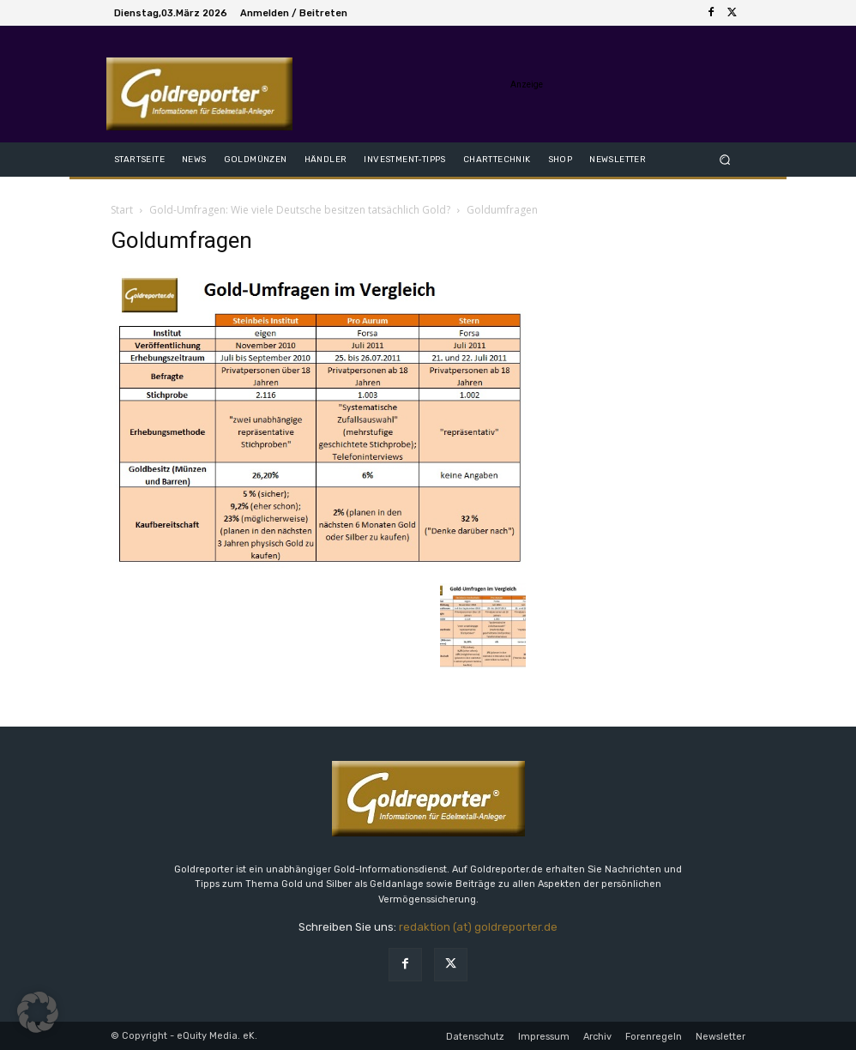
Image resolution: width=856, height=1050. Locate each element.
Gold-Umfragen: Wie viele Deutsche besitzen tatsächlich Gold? (299, 209)
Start (122, 209)
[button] (725, 159)
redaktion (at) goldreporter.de (478, 926)
